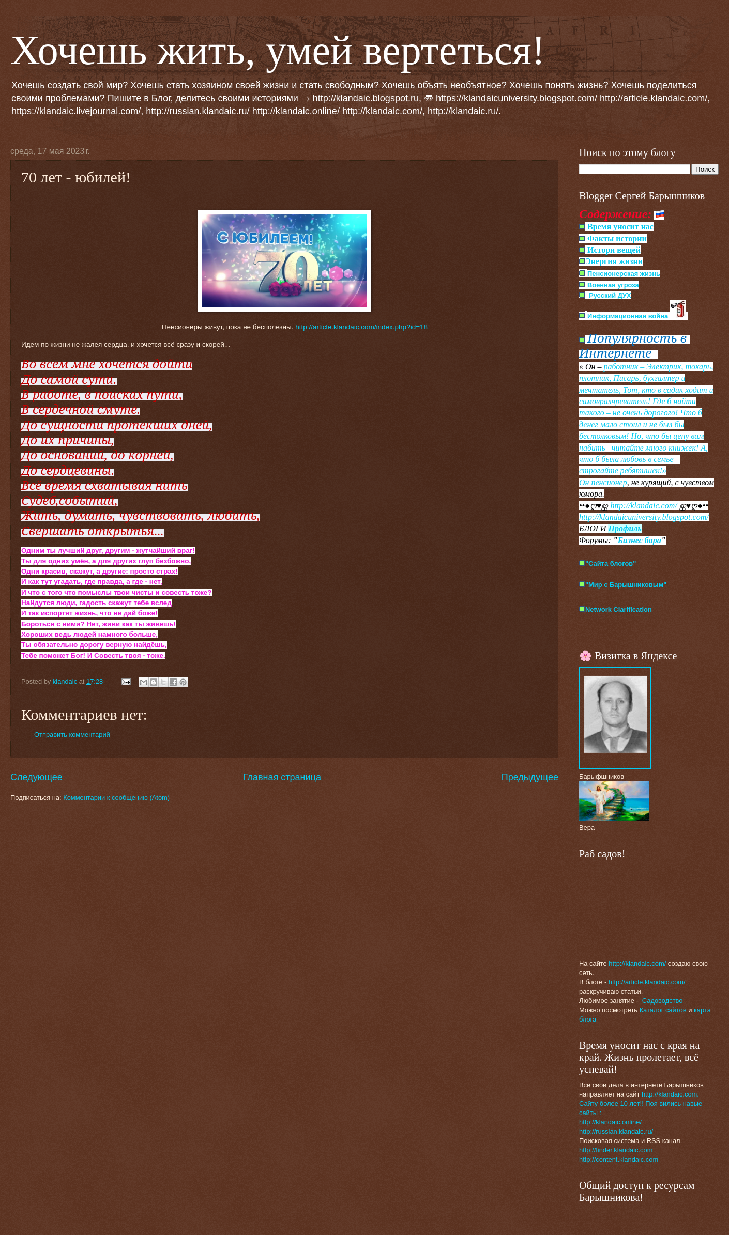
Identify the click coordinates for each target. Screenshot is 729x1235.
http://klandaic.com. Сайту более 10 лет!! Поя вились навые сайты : (640, 1103)
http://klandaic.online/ (610, 1122)
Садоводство (662, 1001)
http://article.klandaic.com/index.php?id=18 (361, 327)
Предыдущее (530, 777)
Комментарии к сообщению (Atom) (116, 797)
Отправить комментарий (72, 734)
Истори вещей (614, 249)
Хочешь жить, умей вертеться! (277, 50)
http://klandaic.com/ (643, 505)
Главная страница (282, 777)
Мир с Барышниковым (627, 585)
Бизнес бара (639, 540)
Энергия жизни (614, 261)
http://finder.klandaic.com (615, 1150)
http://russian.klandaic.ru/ (616, 1131)
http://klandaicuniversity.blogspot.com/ (644, 517)
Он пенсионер (603, 482)
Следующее (36, 777)
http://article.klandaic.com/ (647, 982)
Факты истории (616, 238)
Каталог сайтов (663, 1010)
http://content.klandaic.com (618, 1159)
